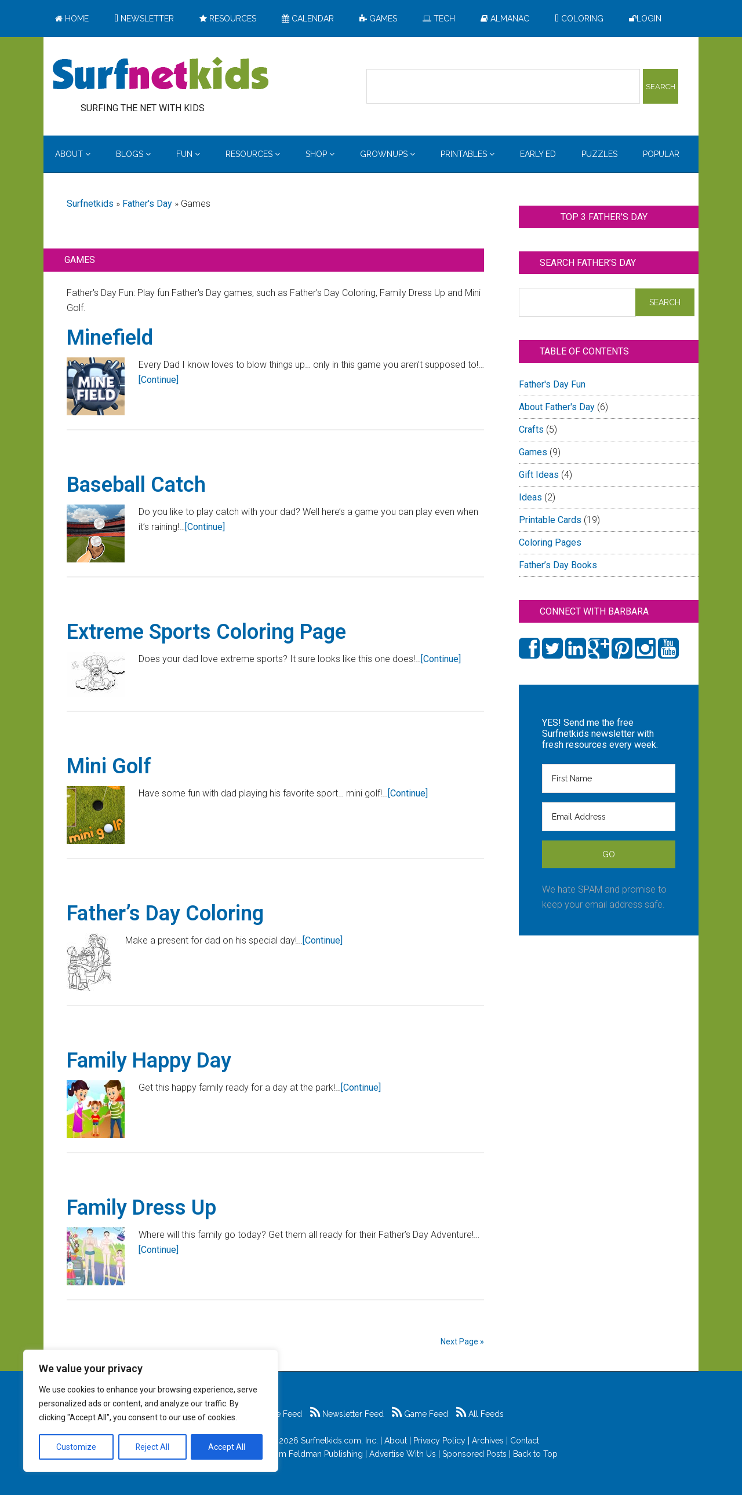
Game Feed (420, 1414)
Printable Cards (550, 519)
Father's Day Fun (552, 384)
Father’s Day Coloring (165, 913)
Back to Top (535, 1454)
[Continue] (159, 379)
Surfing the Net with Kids (160, 75)
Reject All (152, 1447)
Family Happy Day (149, 1060)
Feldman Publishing (326, 1454)
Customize (76, 1447)
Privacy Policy (439, 1440)
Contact (524, 1440)
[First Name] (608, 778)
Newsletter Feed (347, 1414)
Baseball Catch (136, 485)
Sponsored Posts (474, 1454)
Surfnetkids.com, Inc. (339, 1440)
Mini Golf (109, 766)
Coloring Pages (550, 542)
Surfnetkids (90, 203)
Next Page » (462, 1341)
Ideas (530, 497)
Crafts (531, 429)
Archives (488, 1440)
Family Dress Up (141, 1208)
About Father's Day (557, 406)
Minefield (110, 338)
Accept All (226, 1447)
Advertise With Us (402, 1454)
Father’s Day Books (558, 565)
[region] (150, 1411)
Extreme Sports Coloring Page (206, 632)
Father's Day (147, 203)
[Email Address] (608, 816)
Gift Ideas (539, 474)
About (395, 1440)
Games (533, 452)
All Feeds (480, 1414)
